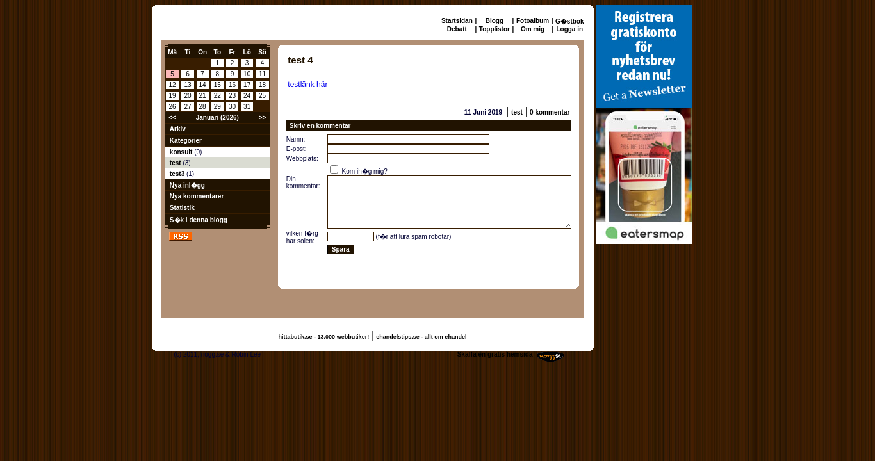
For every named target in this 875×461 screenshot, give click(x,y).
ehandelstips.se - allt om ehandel (421, 337)
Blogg (494, 20)
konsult (182, 152)
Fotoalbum (532, 20)
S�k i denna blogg (198, 219)
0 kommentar (549, 112)
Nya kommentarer (197, 196)
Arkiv (178, 129)
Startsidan (457, 20)
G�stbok (569, 21)
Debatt (457, 29)
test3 (178, 173)
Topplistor (494, 29)
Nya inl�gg (187, 185)
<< (172, 117)
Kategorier (186, 140)
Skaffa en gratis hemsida (495, 354)
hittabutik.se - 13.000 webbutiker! (324, 337)
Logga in (569, 29)
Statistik (182, 207)
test (176, 162)
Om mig (532, 29)
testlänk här (308, 84)
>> (262, 117)
